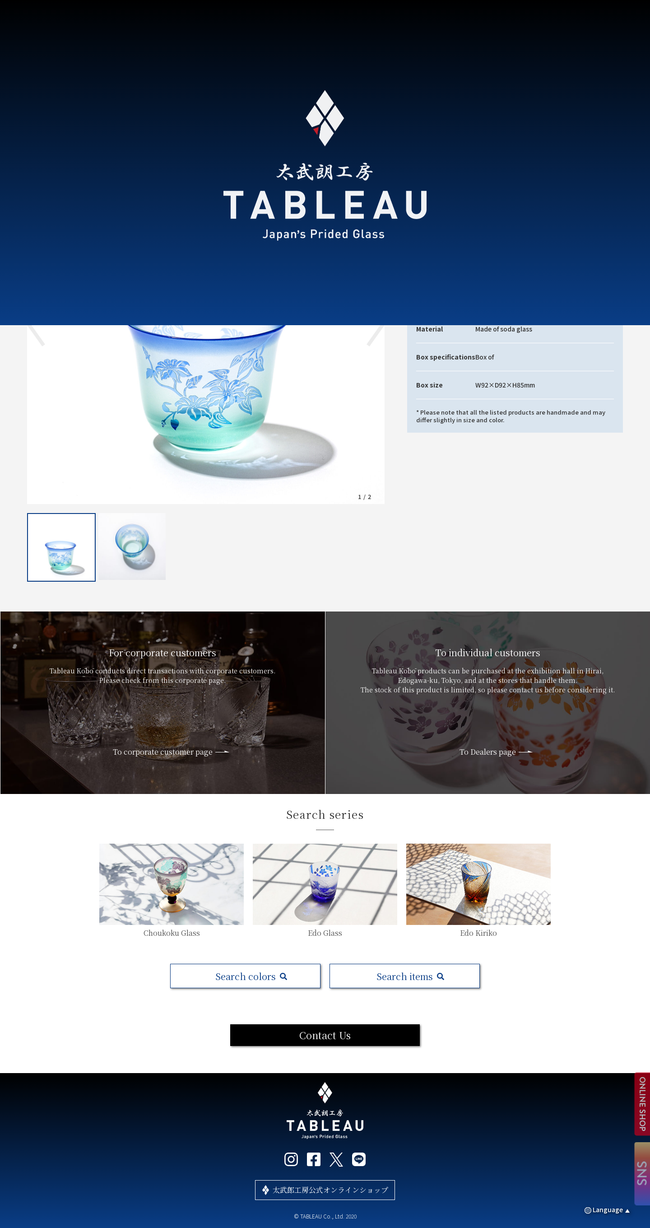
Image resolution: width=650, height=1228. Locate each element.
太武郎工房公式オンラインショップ (330, 1190)
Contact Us (325, 1035)
